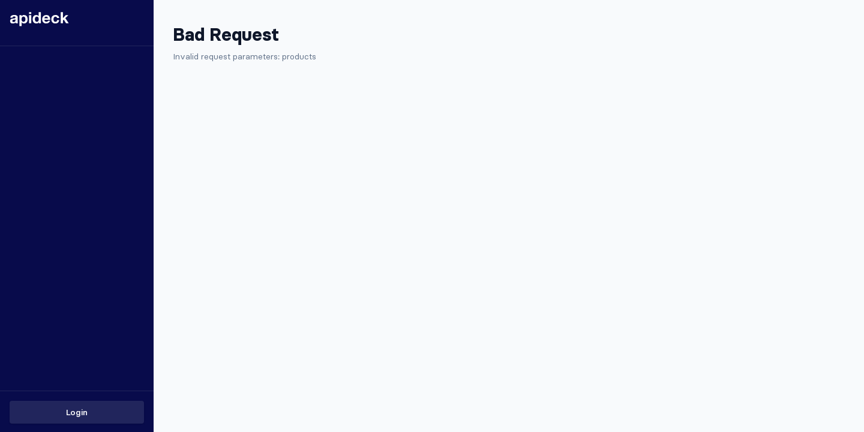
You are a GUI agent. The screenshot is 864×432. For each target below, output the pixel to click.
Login (77, 412)
